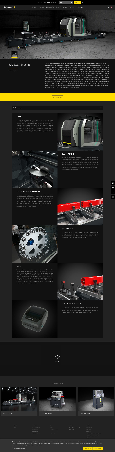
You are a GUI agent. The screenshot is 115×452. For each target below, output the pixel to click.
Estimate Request (57, 97)
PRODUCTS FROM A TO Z (36, 433)
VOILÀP (15, 427)
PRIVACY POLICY (89, 427)
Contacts (71, 7)
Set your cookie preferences (19, 448)
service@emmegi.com (53, 429)
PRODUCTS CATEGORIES (36, 427)
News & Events (50, 7)
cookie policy (83, 441)
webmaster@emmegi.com (54, 431)
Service (65, 7)
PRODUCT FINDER (35, 431)
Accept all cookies (97, 448)
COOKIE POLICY (88, 431)
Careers (58, 7)
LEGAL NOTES (88, 429)
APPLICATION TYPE (35, 429)
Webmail (51, 427)
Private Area (80, 7)
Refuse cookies (88, 448)
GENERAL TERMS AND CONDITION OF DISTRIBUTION (92, 436)
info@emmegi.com (53, 433)
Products (41, 7)
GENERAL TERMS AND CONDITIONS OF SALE (93, 433)
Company (34, 7)
